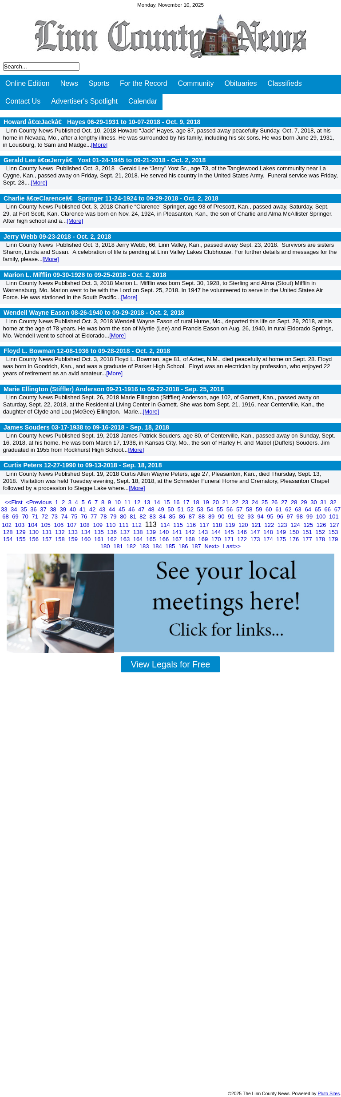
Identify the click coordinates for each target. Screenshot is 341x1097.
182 (132, 546)
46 (132, 509)
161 (99, 539)
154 (8, 539)
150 (295, 532)
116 (192, 525)
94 (261, 516)
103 (20, 525)
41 (83, 509)
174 (268, 539)
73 (55, 516)
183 (145, 546)
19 (206, 502)
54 (211, 509)
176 (295, 539)
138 (138, 532)
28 (295, 502)
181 (118, 546)
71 (36, 516)
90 (222, 516)
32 (333, 502)
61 (279, 509)
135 (99, 532)
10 (119, 502)
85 (173, 516)
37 (44, 509)
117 (204, 525)
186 (184, 546)
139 (151, 532)
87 (193, 516)
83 (153, 516)
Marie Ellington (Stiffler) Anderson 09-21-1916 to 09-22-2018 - (114, 389)
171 (229, 539)
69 (16, 516)
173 (256, 539)
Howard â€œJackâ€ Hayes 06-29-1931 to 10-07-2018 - (102, 121)
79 (114, 516)
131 (47, 532)
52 (191, 509)
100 (321, 516)
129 (21, 532)
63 (299, 509)
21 (226, 502)
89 (212, 516)
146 (242, 532)
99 (310, 516)
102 (7, 525)
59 (260, 509)
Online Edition (27, 83)
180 (105, 546)
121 (256, 525)
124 (295, 525)
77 (95, 516)
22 (236, 502)
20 (216, 502)
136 (112, 532)
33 (5, 509)
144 (216, 532)
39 (63, 509)
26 (275, 502)
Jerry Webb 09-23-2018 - (57, 236)
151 (307, 532)
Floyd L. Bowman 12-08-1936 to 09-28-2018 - (87, 350)
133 (73, 532)
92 (242, 516)
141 (177, 532)
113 (152, 524)
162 (112, 539)
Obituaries (241, 83)
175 (281, 539)
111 (124, 525)
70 (26, 516)
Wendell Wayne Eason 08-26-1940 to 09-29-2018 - (94, 312)
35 (24, 509)
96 (281, 516)
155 (21, 539)
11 (128, 502)
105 (46, 525)
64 (309, 509)
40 (74, 509)
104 (33, 525)
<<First (14, 502)
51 (181, 509)
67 (337, 509)
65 (319, 509)
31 (324, 502)
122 (270, 525)
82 (143, 516)
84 (163, 516)
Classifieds (284, 83)
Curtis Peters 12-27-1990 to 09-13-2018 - (83, 465)
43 (103, 509)
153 (333, 532)
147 (256, 532)
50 (171, 509)
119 (231, 525)
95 (271, 516)
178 (320, 539)
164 (138, 539)
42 (93, 509)
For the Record (143, 83)
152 (320, 532)
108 (85, 525)
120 (244, 525)
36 (34, 509)
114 (165, 525)
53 (201, 509)
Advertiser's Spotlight (84, 101)
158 (60, 539)
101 (334, 516)
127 (334, 525)
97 (291, 516)
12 (138, 502)
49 (162, 509)
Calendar (142, 101)
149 (281, 532)
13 (148, 502)
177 (307, 539)
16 (177, 502)
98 (301, 516)
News (69, 83)
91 (232, 516)
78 (104, 516)
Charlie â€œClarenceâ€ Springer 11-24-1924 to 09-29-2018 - (111, 198)
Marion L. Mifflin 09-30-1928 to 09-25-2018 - (85, 274)
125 (308, 525)
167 (177, 539)
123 (283, 525)
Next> (212, 546)
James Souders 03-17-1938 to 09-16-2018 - (86, 427)
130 (34, 532)
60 (270, 509)
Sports (99, 83)
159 (73, 539)
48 (152, 509)
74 (65, 516)
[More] (99, 144)
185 (170, 546)
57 (240, 509)
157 (47, 539)
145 (229, 532)
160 (86, 539)
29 (305, 502)
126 (322, 525)
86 (183, 516)
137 (125, 532)
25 (266, 502)
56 (230, 509)
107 (72, 525)
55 (221, 509)
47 (142, 509)
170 (216, 539)
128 (8, 532)
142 (190, 532)
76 (85, 516)
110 (111, 525)
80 (124, 516)
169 (203, 539)
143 (203, 532)
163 (125, 539)
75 (75, 516)
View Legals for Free (170, 664)
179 (333, 539)
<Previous (39, 502)
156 (34, 539)
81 (134, 516)
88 (202, 516)
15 (167, 502)
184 (157, 546)
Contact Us (22, 101)
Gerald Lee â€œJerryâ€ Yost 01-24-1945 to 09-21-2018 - (105, 160)
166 (164, 539)
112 (137, 525)
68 (6, 516)
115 (178, 525)
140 (164, 532)
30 (314, 502)
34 (15, 509)
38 (54, 509)
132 (60, 532)
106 (59, 525)
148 (268, 532)
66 (329, 509)
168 (190, 539)
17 (187, 502)
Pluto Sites (328, 1093)
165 (151, 539)
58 (250, 509)
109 (98, 525)
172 (242, 539)
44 (113, 509)
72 (46, 516)
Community (196, 83)
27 (285, 502)
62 (289, 509)
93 (251, 516)
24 (256, 502)
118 (217, 525)
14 (158, 502)
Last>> (232, 546)
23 (246, 502)
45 (123, 509)
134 (86, 532)
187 (196, 546)
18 (197, 502)
